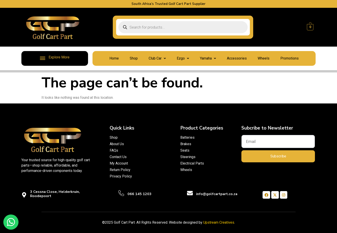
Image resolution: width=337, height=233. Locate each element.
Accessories (237, 58)
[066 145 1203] (121, 193)
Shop (134, 58)
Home (114, 58)
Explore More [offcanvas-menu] (55, 58)
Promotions (289, 58)
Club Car (157, 58)
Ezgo (183, 58)
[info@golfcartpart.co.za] (190, 193)
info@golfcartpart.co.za (216, 194)
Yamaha (208, 58)
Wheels (263, 58)
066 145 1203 (139, 194)
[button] (157, 58)
